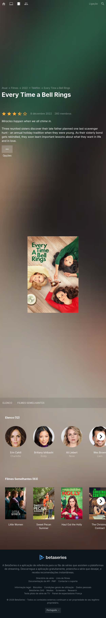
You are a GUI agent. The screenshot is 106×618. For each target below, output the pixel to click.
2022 (25, 87)
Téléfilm (35, 87)
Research (72, 590)
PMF (54, 581)
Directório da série (45, 578)
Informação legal (23, 587)
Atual (4, 87)
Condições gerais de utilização (59, 587)
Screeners (61, 590)
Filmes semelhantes (31, 402)
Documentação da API (39, 581)
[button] (15, 443)
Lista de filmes (63, 578)
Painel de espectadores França (67, 593)
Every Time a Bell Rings (57, 87)
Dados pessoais (83, 587)
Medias (49, 590)
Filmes (14, 87)
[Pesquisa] (103, 3)
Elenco (7, 402)
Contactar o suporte (67, 581)
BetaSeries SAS (36, 590)
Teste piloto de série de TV (37, 593)
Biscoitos (37, 587)
